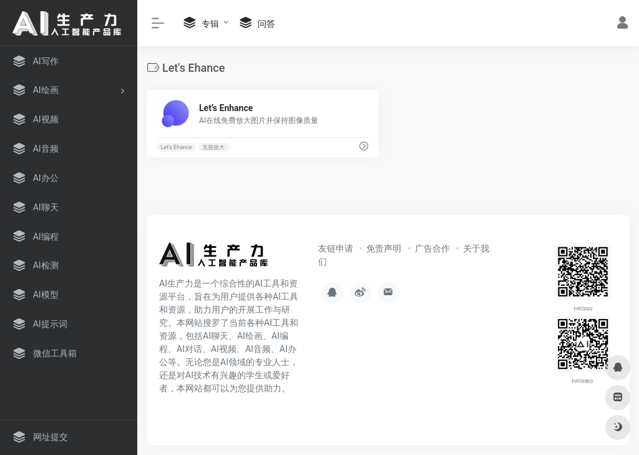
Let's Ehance (176, 147)
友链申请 (335, 248)
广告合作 (432, 248)
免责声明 (383, 248)
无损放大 (213, 147)
